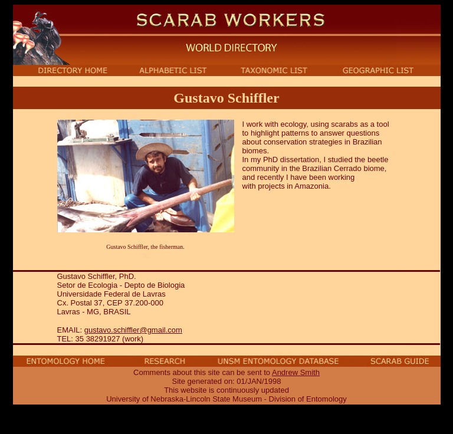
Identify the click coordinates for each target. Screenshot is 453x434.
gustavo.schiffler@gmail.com (133, 330)
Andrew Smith (296, 372)
